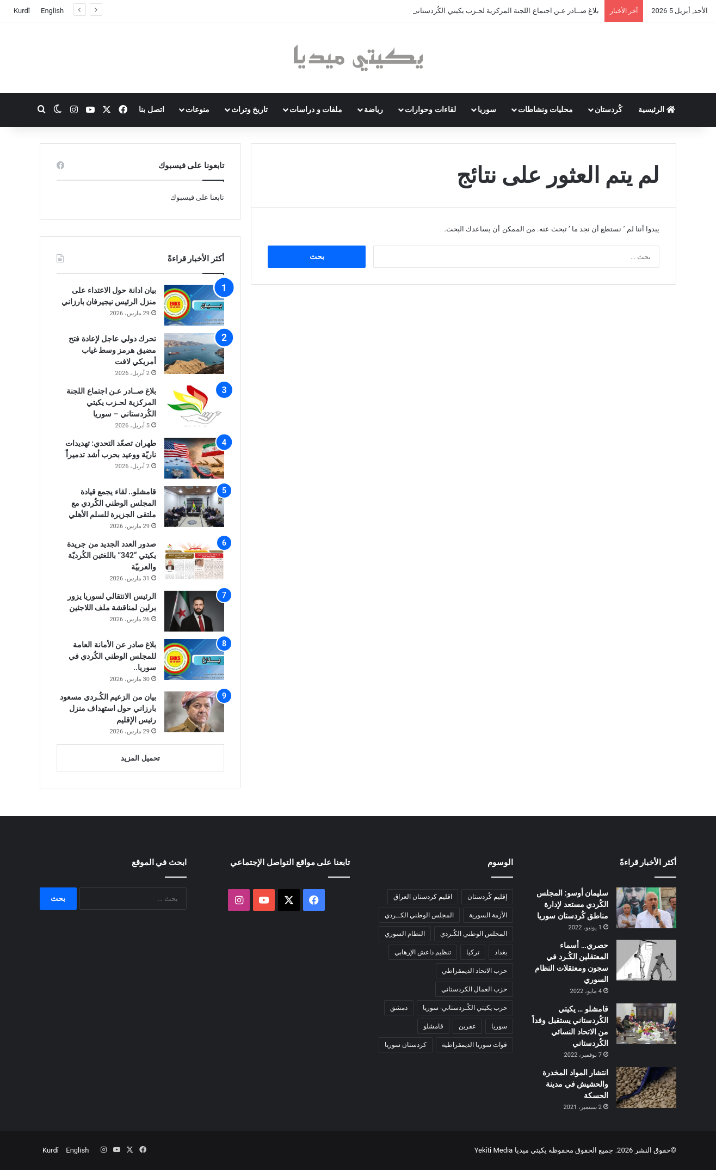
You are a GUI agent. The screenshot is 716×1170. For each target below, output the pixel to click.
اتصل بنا (151, 109)
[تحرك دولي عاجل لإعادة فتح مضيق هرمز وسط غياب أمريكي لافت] (194, 353)
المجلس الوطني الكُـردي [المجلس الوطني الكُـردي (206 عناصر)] (473, 934)
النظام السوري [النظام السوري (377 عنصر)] (405, 934)
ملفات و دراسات (315, 109)
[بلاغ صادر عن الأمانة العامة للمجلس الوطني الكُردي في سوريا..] (194, 659)
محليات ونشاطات (545, 109)
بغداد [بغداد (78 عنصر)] (501, 952)
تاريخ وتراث (249, 109)
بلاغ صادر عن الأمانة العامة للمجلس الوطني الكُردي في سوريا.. (112, 656)
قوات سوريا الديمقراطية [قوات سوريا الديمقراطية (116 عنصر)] (474, 1045)
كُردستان (608, 109)
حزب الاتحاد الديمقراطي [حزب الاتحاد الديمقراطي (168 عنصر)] (474, 971)
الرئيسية (656, 109)
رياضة (373, 109)
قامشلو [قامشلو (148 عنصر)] (433, 1026)
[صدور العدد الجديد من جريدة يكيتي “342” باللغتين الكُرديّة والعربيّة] (194, 558)
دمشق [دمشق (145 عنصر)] (399, 1008)
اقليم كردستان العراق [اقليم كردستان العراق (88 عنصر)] (422, 897)
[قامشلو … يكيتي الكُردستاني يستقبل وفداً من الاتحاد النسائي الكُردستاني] (646, 1023)
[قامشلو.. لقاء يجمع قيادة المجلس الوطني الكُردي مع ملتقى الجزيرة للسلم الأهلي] (194, 506)
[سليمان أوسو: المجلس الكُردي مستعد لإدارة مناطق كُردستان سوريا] (646, 907)
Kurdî (22, 11)
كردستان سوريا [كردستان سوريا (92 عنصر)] (406, 1045)
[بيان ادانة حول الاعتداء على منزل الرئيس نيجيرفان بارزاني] (194, 305)
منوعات (197, 109)
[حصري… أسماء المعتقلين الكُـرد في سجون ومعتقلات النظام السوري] (646, 960)
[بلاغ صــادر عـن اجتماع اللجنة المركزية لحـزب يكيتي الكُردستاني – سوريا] (194, 405)
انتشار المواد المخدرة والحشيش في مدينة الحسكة (575, 1084)
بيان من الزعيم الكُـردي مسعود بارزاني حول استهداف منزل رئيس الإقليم (108, 708)
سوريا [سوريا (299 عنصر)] (499, 1026)
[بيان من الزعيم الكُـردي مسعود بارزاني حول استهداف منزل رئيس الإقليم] (194, 711)
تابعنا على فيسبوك (197, 197)
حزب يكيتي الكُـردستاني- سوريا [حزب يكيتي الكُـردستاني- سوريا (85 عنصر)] (465, 1008)
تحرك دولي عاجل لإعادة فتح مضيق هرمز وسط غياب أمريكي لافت (112, 350)
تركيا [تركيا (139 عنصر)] (472, 952)
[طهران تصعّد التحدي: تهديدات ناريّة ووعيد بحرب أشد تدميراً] (194, 458)
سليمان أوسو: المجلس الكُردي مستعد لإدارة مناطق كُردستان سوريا (572, 904)
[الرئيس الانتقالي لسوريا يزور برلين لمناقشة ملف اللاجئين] (194, 611)
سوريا (487, 109)
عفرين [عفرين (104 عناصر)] (467, 1026)
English (52, 11)
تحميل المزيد (140, 758)
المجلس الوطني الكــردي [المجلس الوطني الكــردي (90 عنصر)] (419, 915)
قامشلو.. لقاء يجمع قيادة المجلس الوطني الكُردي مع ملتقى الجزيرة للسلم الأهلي (112, 503)
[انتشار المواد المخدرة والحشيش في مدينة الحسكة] (646, 1087)
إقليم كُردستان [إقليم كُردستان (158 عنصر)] (487, 897)
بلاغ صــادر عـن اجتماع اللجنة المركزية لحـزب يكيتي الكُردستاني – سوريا (111, 402)
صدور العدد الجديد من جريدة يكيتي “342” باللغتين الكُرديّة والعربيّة (111, 555)
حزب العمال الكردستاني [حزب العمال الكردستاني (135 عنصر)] (474, 989)
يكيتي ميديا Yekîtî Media (510, 1150)
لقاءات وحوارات (430, 109)
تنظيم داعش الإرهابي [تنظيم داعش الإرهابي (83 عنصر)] (422, 952)
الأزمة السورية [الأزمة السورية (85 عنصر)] (488, 915)
